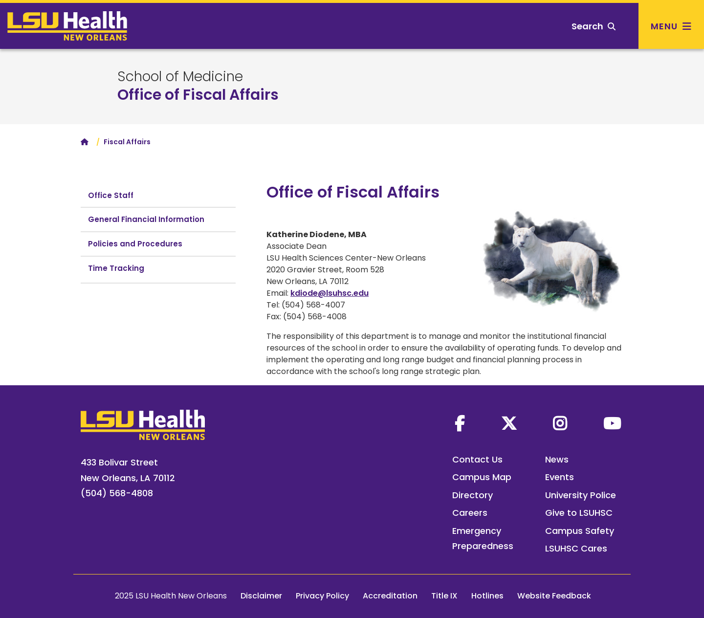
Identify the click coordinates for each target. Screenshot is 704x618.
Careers (469, 513)
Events (559, 477)
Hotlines (487, 595)
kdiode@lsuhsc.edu (329, 293)
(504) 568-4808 (117, 493)
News (557, 459)
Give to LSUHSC (579, 513)
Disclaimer (261, 595)
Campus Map (481, 477)
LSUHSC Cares (576, 548)
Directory (472, 495)
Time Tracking (116, 268)
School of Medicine (180, 76)
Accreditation (390, 595)
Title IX (444, 595)
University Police (580, 495)
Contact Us (477, 459)
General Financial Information (146, 219)
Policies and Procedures (135, 244)
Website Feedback (554, 595)
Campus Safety (579, 531)
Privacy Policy (322, 595)
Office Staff (110, 195)
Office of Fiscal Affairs (198, 95)
